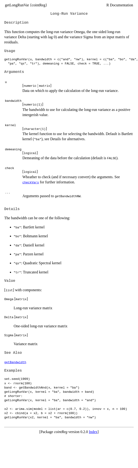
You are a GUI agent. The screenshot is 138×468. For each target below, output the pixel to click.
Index (93, 432)
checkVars (30, 182)
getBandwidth (15, 362)
